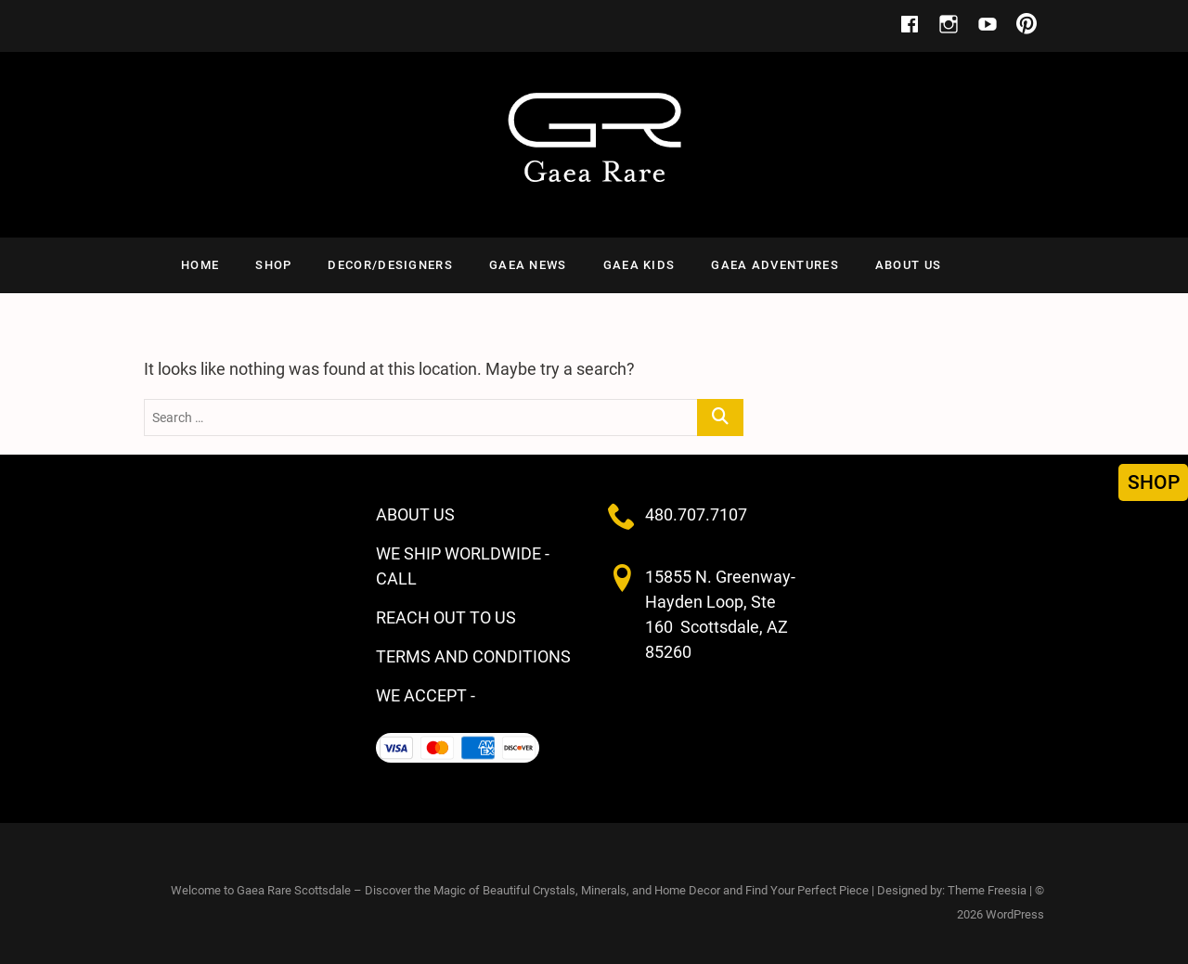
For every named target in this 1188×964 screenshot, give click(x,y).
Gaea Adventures (775, 265)
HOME (200, 265)
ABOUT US (908, 265)
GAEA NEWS (528, 265)
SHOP (273, 265)
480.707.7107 (696, 514)
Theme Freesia (987, 890)
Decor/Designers (390, 265)
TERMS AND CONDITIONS (473, 656)
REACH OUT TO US (446, 617)
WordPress (1015, 914)
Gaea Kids (639, 265)
